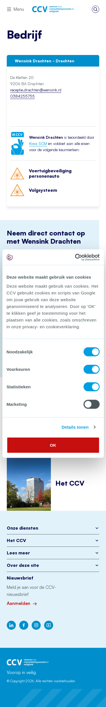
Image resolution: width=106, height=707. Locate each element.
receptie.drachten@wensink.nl (35, 89)
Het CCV (53, 540)
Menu (15, 9)
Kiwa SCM (38, 143)
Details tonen (75, 427)
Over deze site (53, 565)
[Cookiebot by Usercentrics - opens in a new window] (75, 257)
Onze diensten (53, 528)
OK (53, 444)
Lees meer (53, 553)
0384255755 (22, 96)
